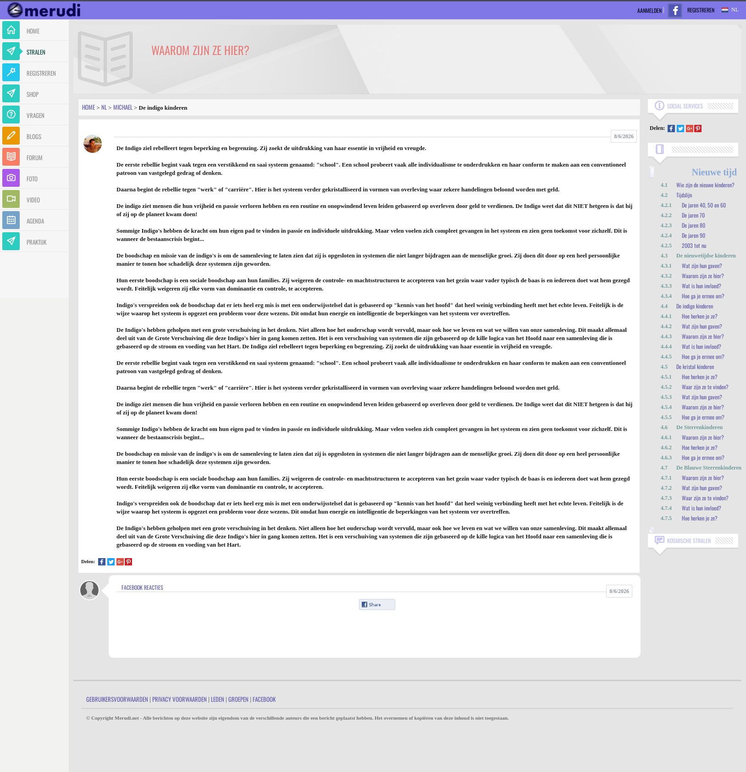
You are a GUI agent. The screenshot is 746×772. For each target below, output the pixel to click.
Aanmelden (649, 10)
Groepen (238, 699)
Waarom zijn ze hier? (703, 276)
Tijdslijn (684, 195)
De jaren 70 (693, 215)
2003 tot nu (694, 245)
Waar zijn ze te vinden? (705, 387)
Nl (104, 107)
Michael (123, 107)
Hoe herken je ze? (700, 316)
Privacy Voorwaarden (179, 699)
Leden (217, 699)
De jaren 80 (693, 225)
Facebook (264, 699)
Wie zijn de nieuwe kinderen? (705, 185)
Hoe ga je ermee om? (703, 296)
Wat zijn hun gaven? (702, 265)
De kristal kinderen (695, 366)
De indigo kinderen (694, 306)
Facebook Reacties (142, 587)
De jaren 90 (693, 235)
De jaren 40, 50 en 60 (704, 205)
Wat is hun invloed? (701, 286)
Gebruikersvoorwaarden (117, 699)
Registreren (700, 10)
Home (88, 107)
